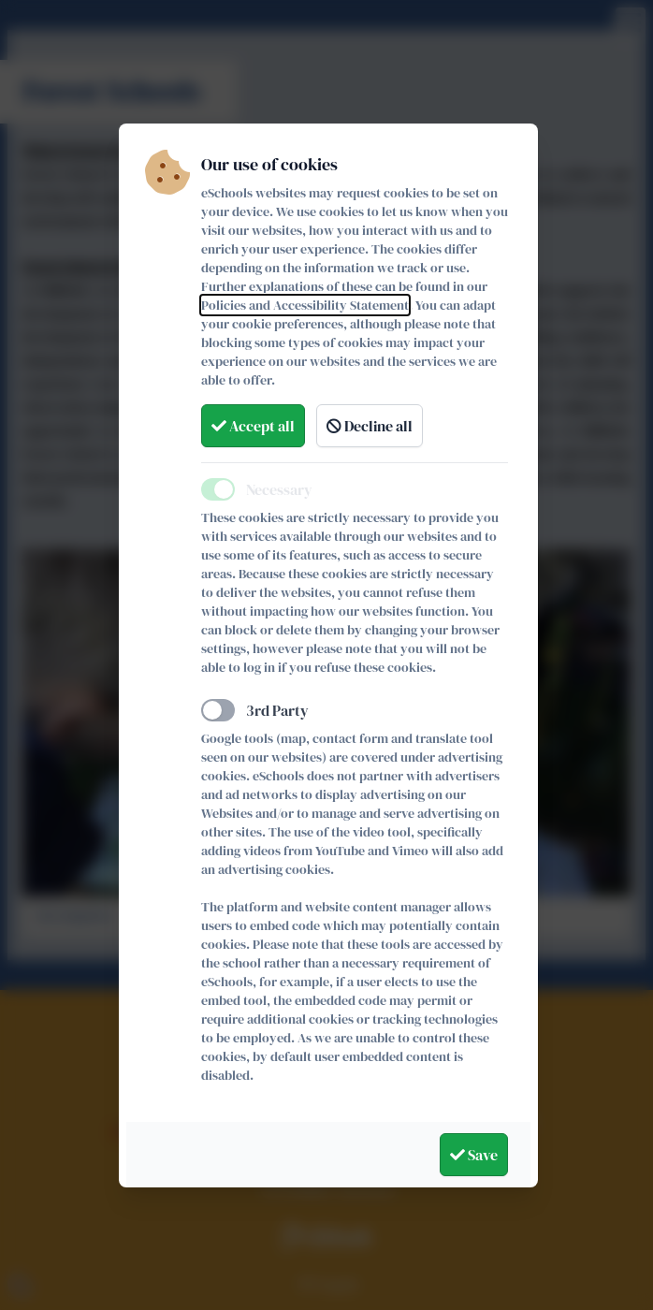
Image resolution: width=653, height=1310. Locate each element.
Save (474, 1154)
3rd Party (277, 710)
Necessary (279, 489)
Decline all (369, 425)
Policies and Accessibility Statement (305, 305)
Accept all (253, 425)
